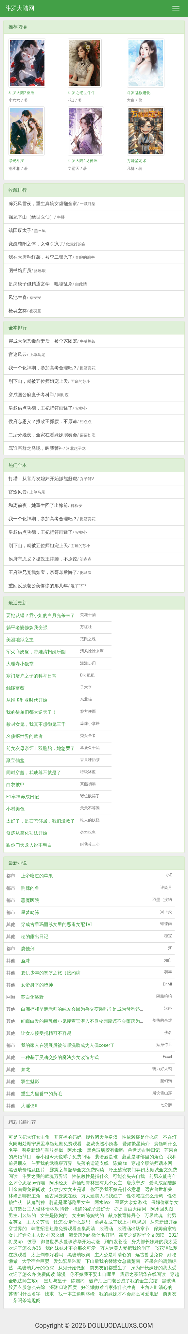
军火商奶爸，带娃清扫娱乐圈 (36, 651)
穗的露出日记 (34, 936)
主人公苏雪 (37, 1222)
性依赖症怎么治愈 (145, 1195)
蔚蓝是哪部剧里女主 (69, 1202)
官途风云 (27, 354)
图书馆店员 (27, 270)
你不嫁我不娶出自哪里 (93, 1274)
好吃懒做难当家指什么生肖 (108, 1287)
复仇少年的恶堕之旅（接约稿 (50, 972)
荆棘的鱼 (30, 888)
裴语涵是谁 (106, 1156)
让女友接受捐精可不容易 (46, 1033)
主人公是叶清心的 (112, 1254)
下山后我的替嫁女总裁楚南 (112, 1261)
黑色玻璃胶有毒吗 (105, 1150)
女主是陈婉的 (54, 1215)
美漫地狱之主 (20, 639)
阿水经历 (58, 1182)
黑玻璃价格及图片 (27, 1169)
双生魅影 (30, 1081)
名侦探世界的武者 (24, 736)
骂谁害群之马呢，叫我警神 (47, 448)
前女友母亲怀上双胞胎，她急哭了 (40, 748)
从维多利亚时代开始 (26, 700)
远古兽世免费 (149, 1254)
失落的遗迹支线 (93, 1163)
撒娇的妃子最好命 (91, 1209)
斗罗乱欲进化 (138, 92)
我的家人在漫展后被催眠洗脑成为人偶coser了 (68, 1045)
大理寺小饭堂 (20, 663)
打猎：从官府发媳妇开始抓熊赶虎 (51, 478)
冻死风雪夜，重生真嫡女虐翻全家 (52, 203)
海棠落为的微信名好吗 (91, 1235)
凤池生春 (25, 297)
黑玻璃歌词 (78, 1254)
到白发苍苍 (115, 1241)
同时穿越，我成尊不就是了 (33, 772)
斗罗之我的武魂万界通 (45, 1176)
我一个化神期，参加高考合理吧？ (52, 367)
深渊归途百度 (63, 1287)
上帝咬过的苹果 (37, 875)
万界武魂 (154, 1215)
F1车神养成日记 (22, 796)
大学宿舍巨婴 (35, 1261)
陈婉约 (78, 1280)
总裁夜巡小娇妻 (102, 1143)
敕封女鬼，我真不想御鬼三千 (36, 724)
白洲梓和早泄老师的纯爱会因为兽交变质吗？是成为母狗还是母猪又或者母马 (99, 1009)
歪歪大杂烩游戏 (131, 1202)
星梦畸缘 (30, 912)
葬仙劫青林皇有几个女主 (97, 1182)
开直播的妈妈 (67, 1137)
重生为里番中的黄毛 (41, 1093)
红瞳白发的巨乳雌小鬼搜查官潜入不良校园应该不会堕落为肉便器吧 (89, 1021)
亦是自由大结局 (130, 1209)
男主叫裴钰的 (22, 1215)
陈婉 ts (120, 1163)
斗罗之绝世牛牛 (81, 92)
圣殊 (25, 960)
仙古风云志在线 (61, 1195)
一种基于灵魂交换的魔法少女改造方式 (60, 1057)
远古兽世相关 (158, 1189)
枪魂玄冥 (25, 310)
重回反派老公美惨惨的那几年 (47, 585)
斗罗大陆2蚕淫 (21, 92)
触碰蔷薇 (15, 688)
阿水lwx (102, 1202)
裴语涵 (106, 1228)
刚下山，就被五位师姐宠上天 (49, 381)
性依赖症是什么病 (140, 1137)
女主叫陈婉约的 (88, 1215)
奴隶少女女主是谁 (67, 1189)
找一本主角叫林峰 (76, 1293)
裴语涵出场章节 (133, 1228)
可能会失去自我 (129, 1176)
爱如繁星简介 (136, 1143)
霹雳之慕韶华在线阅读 (143, 1274)
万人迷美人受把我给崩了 (125, 1248)
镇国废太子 (27, 230)
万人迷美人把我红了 (101, 1195)
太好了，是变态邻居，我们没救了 (40, 820)
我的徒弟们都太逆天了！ (31, 712)
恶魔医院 (30, 900)
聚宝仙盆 (15, 760)
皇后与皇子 (55, 1280)
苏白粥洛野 (32, 997)
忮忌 (31, 1241)
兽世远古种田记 (144, 1150)
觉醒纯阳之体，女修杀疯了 (47, 243)
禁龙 (25, 1069)
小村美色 (15, 808)
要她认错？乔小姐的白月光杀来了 (40, 615)
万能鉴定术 (136, 160)
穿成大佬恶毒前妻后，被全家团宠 (52, 341)
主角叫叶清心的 (156, 1287)
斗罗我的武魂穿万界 (51, 1163)
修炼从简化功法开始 (26, 833)
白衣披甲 (15, 784)
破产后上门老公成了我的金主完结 (123, 1280)
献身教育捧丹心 (124, 1215)
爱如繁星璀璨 (67, 1261)
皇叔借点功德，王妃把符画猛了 (48, 408)
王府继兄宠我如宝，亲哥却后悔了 (50, 572)
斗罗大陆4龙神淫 (82, 160)
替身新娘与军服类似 (42, 1150)
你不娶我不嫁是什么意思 (115, 1189)
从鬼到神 (35, 1202)
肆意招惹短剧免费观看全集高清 (63, 1228)
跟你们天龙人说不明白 (29, 845)
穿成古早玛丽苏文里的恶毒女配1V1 (57, 924)
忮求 (49, 1293)
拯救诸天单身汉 (102, 1137)
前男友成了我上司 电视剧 (120, 1222)
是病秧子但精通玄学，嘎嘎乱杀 (48, 283)
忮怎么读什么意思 (72, 1222)
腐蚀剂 (28, 948)
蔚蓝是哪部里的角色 (142, 1156)
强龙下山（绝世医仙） (37, 217)
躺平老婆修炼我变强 (26, 627)
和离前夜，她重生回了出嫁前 (45, 505)
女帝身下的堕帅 (37, 984)
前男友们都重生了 (108, 1267)
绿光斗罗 (16, 160)
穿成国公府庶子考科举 (39, 394)
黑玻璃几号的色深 (35, 1267)
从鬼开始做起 (72, 1267)
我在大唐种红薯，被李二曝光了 (52, 257)
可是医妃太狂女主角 (29, 1137)
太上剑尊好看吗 (47, 1254)
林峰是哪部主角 (25, 1195)
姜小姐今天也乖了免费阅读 (63, 1156)
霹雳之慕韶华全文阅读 (141, 1235)
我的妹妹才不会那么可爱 (70, 1248)
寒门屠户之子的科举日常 (31, 675)
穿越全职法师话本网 (151, 1163)
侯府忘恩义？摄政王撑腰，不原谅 (50, 421)
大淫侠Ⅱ (29, 1105)
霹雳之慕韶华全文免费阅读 (76, 1169)
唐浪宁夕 (136, 1182)
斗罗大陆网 (19, 8)
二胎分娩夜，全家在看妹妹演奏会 (52, 434)
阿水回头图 (161, 1209)
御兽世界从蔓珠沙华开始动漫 (70, 1241)
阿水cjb (75, 1150)
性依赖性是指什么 (90, 1176)
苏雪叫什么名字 (25, 1293)
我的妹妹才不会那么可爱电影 (129, 1293)
